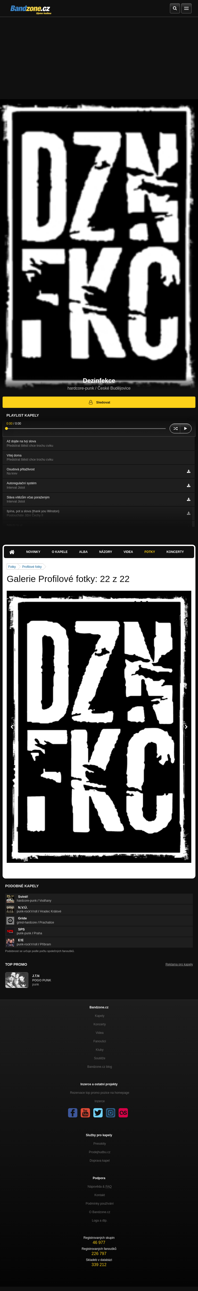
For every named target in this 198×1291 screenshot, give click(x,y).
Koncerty (175, 552)
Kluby (99, 1050)
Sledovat (99, 402)
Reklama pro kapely (179, 964)
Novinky (33, 552)
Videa (128, 552)
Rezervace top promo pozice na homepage (99, 1093)
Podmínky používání (100, 1203)
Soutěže (99, 1058)
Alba (83, 552)
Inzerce (100, 1101)
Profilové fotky (32, 567)
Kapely (99, 1016)
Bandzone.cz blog (99, 1067)
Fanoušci (99, 1041)
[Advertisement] (99, 56)
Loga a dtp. (99, 1220)
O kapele (60, 552)
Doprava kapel (100, 1160)
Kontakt (99, 1195)
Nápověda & (100, 1186)
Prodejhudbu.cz (99, 1152)
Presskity (99, 1143)
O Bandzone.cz (99, 1212)
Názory (105, 552)
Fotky (149, 552)
